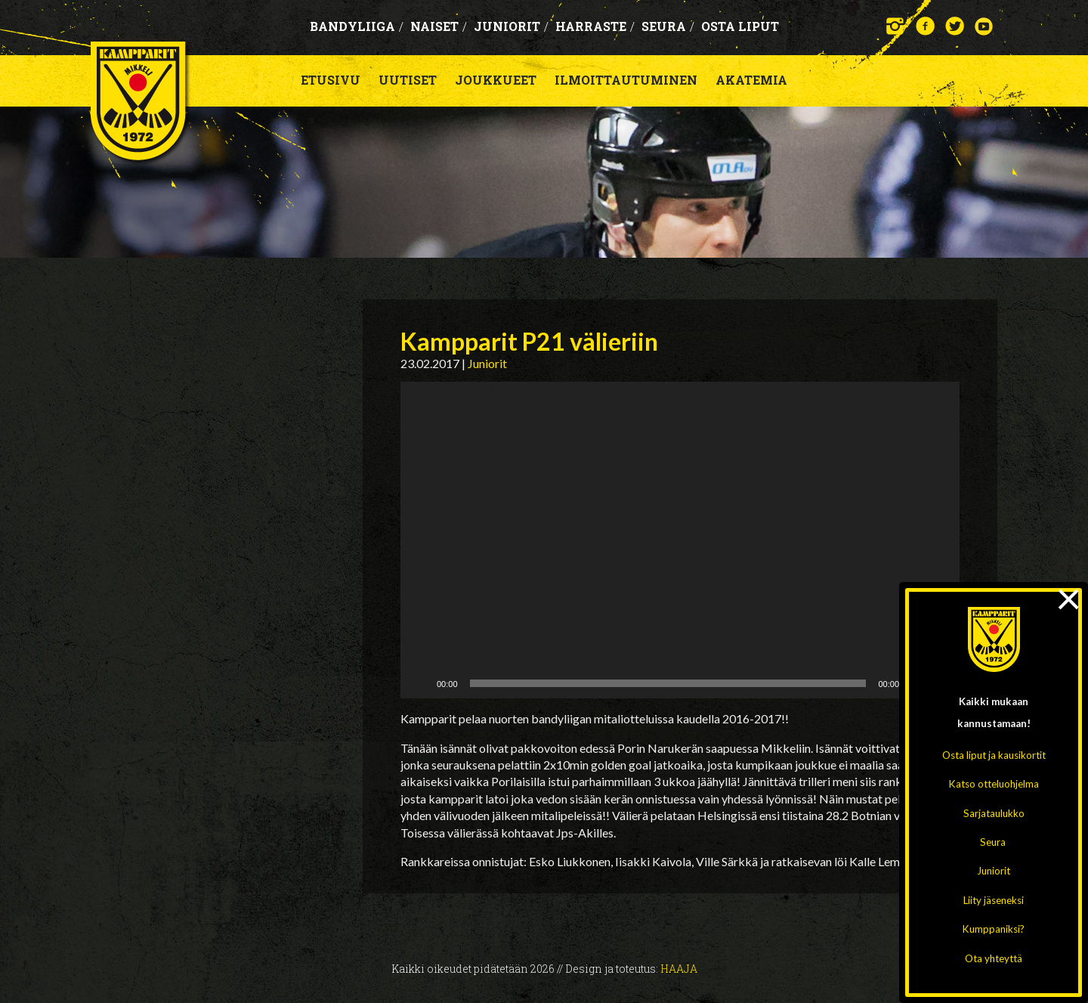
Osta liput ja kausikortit (994, 755)
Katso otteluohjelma (994, 784)
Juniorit (993, 871)
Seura (993, 842)
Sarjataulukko (994, 813)
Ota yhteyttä (993, 958)
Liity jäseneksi (993, 900)
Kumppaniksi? (994, 929)
